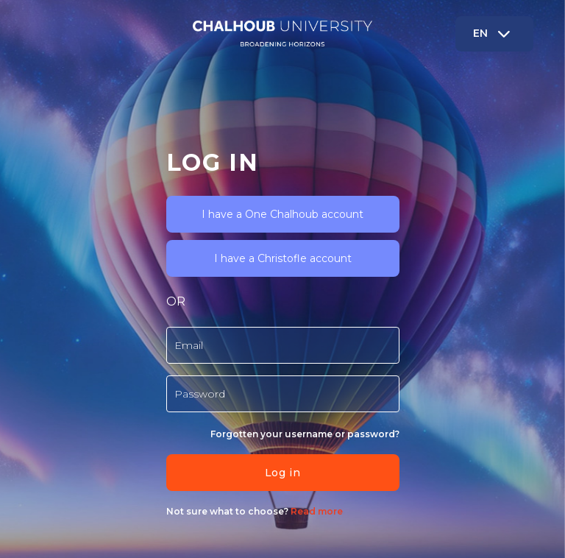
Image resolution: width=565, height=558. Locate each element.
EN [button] (493, 33)
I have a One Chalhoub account (282, 214)
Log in (282, 472)
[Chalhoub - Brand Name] (282, 33)
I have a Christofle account (283, 258)
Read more (315, 511)
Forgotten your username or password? (304, 433)
